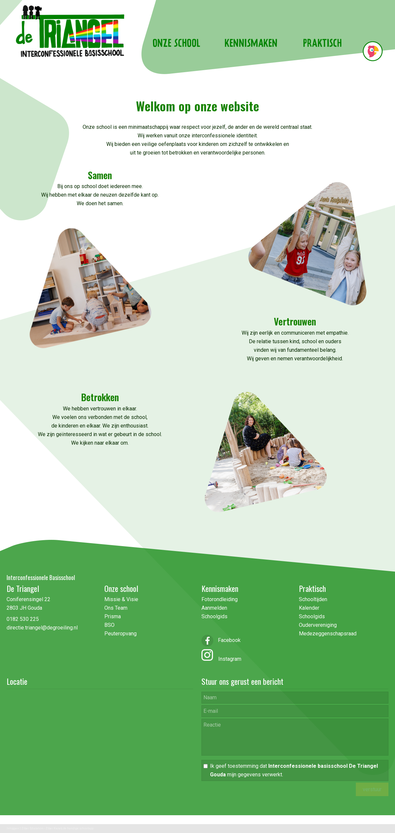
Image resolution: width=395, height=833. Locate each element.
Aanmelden (214, 608)
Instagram (227, 659)
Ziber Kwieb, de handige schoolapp (69, 828)
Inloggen (13, 828)
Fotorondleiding (219, 599)
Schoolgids (214, 616)
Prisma (112, 616)
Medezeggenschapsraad (327, 633)
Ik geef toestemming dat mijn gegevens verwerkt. (294, 770)
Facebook (221, 640)
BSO (109, 625)
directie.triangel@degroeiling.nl (42, 628)
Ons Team (115, 608)
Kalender (309, 608)
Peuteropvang (120, 633)
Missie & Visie (122, 599)
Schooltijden (313, 599)
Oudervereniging (318, 625)
